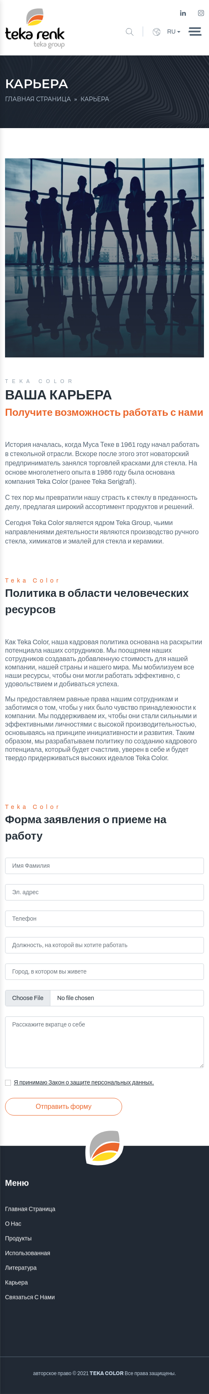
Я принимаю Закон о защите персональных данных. (84, 1082)
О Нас (13, 1243)
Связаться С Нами (30, 1317)
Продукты (18, 1258)
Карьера (16, 1302)
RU (164, 32)
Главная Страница (30, 1229)
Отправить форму (63, 1106)
